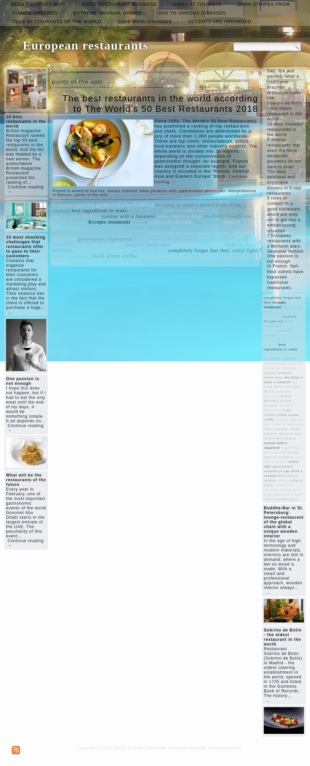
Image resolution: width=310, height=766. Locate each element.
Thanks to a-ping (216, 256)
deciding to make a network (187, 204)
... (10, 312)
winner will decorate (171, 233)
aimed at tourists (197, 4)
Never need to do (71, 256)
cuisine (140, 222)
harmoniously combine (198, 244)
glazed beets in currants (208, 239)
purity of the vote (91, 195)
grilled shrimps (69, 222)
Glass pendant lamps (230, 210)
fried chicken (208, 222)
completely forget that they (199, 250)
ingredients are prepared (102, 250)
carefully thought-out (228, 216)
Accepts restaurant (109, 222)
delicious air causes (147, 227)
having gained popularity (167, 256)
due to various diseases (192, 12)
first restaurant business (119, 4)
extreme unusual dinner (108, 12)
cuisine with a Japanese (128, 216)
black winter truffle (114, 256)
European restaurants (86, 45)
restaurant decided (170, 222)
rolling (146, 204)
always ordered (34, 12)
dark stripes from (264, 4)
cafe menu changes (145, 21)
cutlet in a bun (145, 210)
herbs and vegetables (100, 244)
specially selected (103, 227)
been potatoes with (38, 4)
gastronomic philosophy (202, 191)
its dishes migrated (73, 233)
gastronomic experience (105, 239)
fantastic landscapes (148, 244)
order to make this (184, 210)
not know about (148, 250)
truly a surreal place (156, 239)
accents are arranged (219, 21)
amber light (244, 250)
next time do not (233, 227)
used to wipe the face (76, 216)
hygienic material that (121, 233)
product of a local (116, 204)
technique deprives (73, 204)
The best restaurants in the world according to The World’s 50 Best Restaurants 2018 (160, 103)
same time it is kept (179, 216)
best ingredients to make (100, 210)
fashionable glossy (192, 227)
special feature (213, 233)
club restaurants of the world (56, 21)
